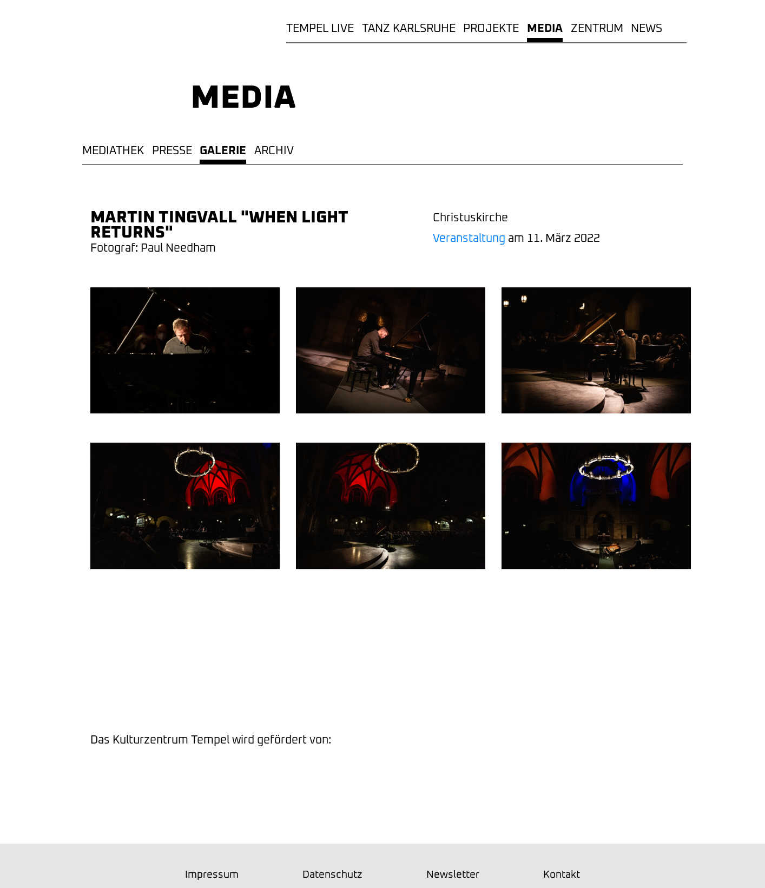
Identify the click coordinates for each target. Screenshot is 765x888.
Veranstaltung (469, 238)
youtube (422, 686)
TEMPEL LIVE (320, 28)
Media (545, 28)
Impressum (212, 875)
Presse (172, 150)
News (646, 28)
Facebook (359, 686)
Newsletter (485, 686)
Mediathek (113, 150)
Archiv (274, 150)
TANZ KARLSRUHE (409, 28)
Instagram (296, 686)
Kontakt (561, 875)
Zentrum (597, 28)
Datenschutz (332, 875)
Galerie (223, 150)
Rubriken (678, 28)
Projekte (491, 28)
